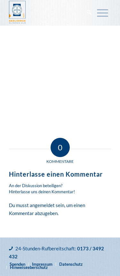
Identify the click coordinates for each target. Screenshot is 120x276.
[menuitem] (89, 13)
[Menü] (102, 13)
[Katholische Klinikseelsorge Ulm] (50, 13)
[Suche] (89, 13)
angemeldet (42, 205)
